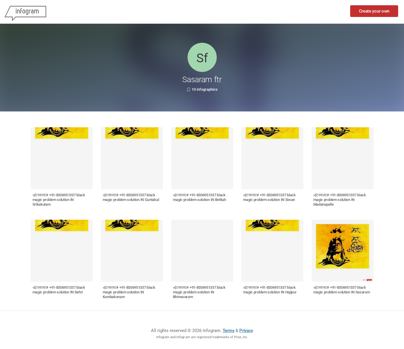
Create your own (374, 11)
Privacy (246, 330)
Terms (229, 330)
